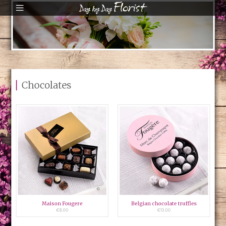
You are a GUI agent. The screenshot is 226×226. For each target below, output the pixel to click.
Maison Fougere (62, 203)
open (19, 8)
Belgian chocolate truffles (164, 203)
